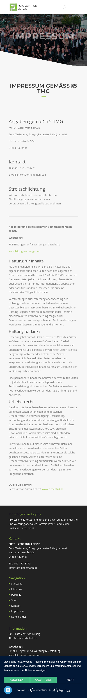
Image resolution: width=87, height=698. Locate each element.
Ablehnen (16, 679)
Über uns (16, 589)
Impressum (17, 611)
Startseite (16, 583)
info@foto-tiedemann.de (23, 567)
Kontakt (15, 605)
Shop (14, 600)
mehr (70, 679)
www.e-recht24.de (52, 489)
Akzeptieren (43, 679)
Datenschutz (18, 616)
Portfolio (16, 594)
